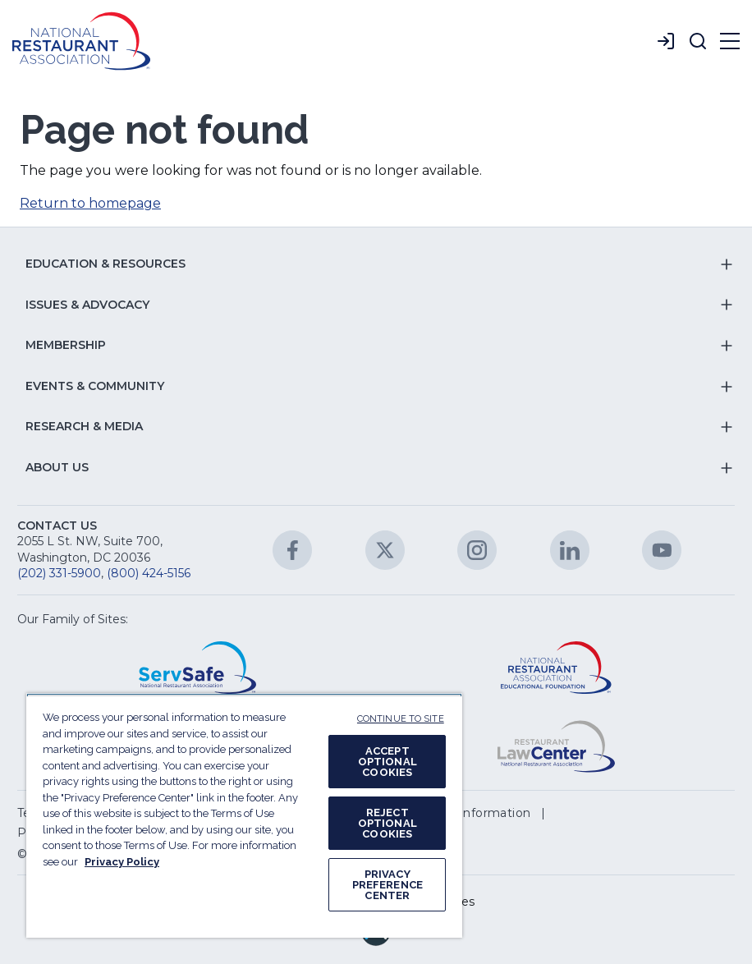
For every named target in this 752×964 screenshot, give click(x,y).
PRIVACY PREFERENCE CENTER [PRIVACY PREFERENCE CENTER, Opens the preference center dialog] (387, 885)
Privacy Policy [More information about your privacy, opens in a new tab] (122, 862)
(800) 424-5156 (148, 573)
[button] (698, 41)
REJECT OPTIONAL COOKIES (387, 823)
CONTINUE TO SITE (400, 719)
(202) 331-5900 (59, 573)
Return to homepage (90, 203)
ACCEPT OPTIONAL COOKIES (387, 761)
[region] (244, 815)
